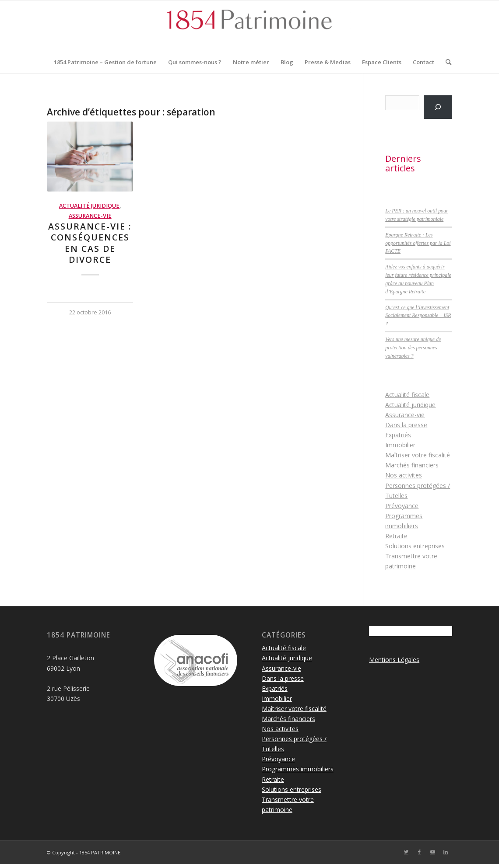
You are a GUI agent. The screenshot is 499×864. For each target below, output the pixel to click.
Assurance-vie (90, 215)
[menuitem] (105, 62)
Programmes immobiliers (298, 769)
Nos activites (403, 475)
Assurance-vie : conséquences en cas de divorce (90, 242)
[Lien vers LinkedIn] (445, 851)
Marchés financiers (412, 465)
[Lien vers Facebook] (419, 851)
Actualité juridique (89, 205)
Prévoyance (401, 506)
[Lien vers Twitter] (406, 851)
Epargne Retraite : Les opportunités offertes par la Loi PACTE (417, 243)
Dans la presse (406, 425)
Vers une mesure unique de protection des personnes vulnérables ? (413, 347)
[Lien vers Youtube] (432, 851)
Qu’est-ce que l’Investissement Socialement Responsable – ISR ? (418, 315)
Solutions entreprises (415, 546)
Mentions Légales (394, 659)
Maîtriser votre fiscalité (417, 455)
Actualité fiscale (407, 394)
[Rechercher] (445, 62)
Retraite (396, 536)
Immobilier (400, 445)
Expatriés (398, 435)
